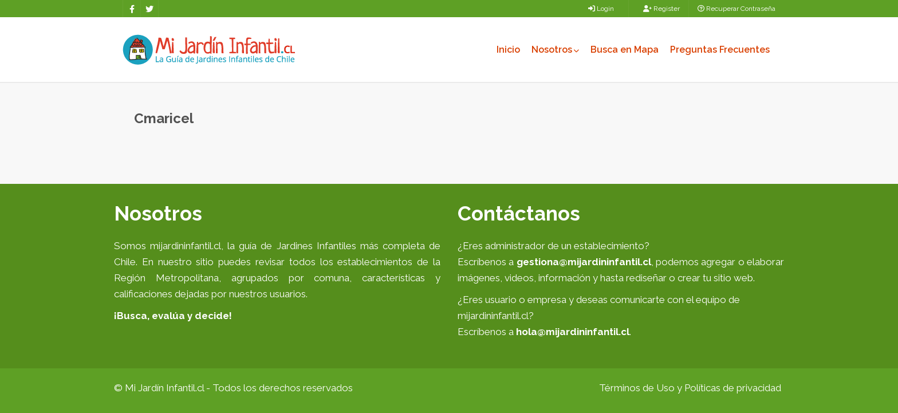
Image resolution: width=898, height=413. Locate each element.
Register (661, 9)
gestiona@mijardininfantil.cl (584, 262)
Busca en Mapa (624, 49)
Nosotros (555, 49)
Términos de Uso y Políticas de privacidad (690, 388)
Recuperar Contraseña (736, 9)
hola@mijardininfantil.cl (572, 331)
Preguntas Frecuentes (720, 49)
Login (601, 9)
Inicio (508, 49)
